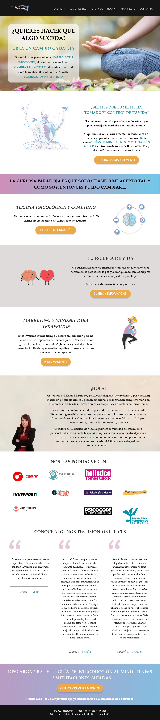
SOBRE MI (59, 8)
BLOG (111, 8)
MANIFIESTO (128, 8)
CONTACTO (146, 8)
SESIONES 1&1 (77, 8)
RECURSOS (96, 8)
